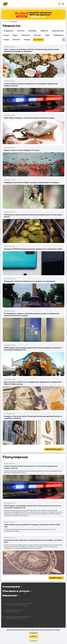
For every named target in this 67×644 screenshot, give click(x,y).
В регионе (16, 40)
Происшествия (57, 31)
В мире (6, 35)
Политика (20, 31)
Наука (15, 35)
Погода (6, 40)
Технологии (25, 35)
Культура (37, 35)
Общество (44, 31)
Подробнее (33, 633)
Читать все (55, 578)
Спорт (47, 35)
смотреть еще (53, 449)
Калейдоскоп (58, 35)
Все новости (38, 40)
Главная (6, 21)
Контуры (27, 40)
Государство (8, 31)
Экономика (32, 31)
